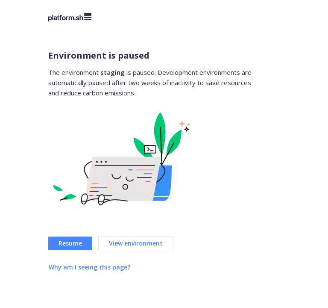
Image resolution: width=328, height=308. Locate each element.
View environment (136, 243)
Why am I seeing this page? (89, 267)
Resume (70, 243)
